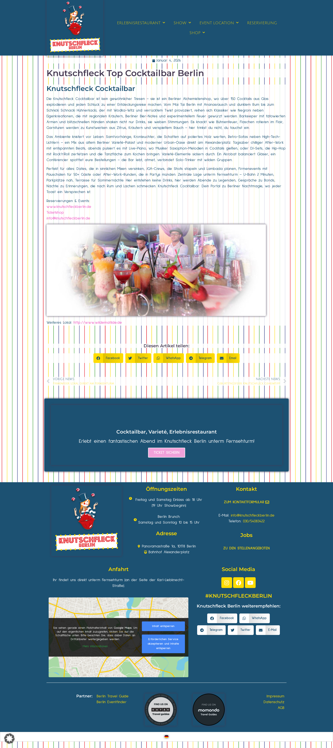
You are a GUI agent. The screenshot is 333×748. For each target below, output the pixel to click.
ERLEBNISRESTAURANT (141, 22)
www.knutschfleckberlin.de (68, 207)
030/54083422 (254, 521)
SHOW (182, 22)
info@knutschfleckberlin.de (68, 218)
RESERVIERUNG (262, 23)
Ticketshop (55, 213)
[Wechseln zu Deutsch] (166, 737)
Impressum (275, 696)
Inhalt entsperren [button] (163, 626)
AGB (281, 708)
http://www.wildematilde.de (98, 323)
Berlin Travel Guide (113, 696)
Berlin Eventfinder (112, 702)
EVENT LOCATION (219, 22)
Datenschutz (274, 702)
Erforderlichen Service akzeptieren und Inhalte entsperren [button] (163, 644)
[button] (108, 358)
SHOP (197, 32)
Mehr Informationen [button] (95, 646)
